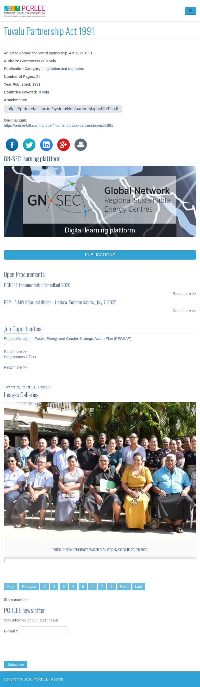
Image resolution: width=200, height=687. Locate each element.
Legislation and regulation (63, 69)
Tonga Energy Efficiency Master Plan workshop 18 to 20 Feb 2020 (100, 549)
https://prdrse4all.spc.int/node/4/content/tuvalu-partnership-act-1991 (58, 125)
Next (124, 586)
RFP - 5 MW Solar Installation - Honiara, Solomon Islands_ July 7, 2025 (60, 299)
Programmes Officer (20, 354)
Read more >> (184, 291)
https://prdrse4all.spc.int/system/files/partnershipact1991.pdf (63, 108)
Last (138, 586)
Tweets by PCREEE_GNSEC (27, 387)
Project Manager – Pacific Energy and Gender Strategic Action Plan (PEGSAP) (67, 336)
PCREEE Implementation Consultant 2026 (37, 282)
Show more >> (16, 599)
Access (57, 679)
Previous (29, 586)
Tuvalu (43, 92)
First (10, 586)
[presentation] (43, 653)
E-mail (10, 634)
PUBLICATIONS (100, 255)
